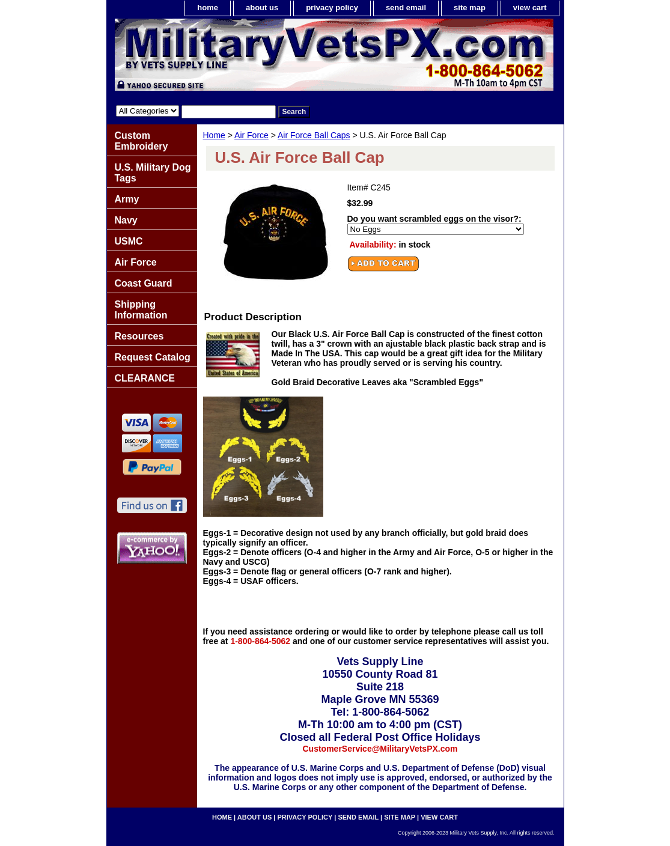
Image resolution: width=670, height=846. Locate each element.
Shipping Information (141, 309)
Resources (139, 336)
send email (406, 7)
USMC (129, 241)
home (207, 7)
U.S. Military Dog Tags (153, 172)
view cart (530, 7)
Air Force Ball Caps (314, 135)
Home (214, 135)
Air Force (251, 135)
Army (127, 199)
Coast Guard (143, 283)
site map (470, 7)
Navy (126, 220)
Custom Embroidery (141, 140)
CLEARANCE (145, 378)
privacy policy (332, 7)
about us (262, 7)
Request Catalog (152, 357)
